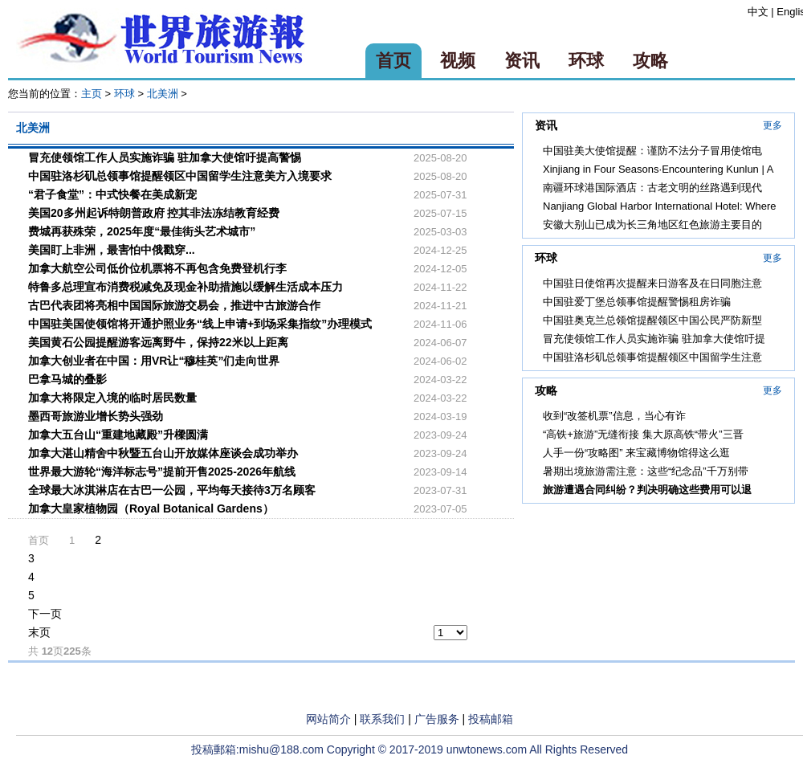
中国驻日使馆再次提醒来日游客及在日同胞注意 (652, 283)
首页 (393, 61)
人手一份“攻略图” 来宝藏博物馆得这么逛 (636, 453)
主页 (91, 94)
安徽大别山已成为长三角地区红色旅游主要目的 (652, 224)
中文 (758, 12)
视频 (457, 61)
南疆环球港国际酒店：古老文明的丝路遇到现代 (652, 188)
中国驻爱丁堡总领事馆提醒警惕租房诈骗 (637, 302)
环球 (586, 61)
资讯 (522, 61)
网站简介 (328, 719)
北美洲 (162, 94)
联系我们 (382, 719)
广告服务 (436, 719)
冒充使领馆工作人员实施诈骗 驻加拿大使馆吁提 (654, 339)
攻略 (650, 61)
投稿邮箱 (490, 719)
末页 (39, 632)
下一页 (45, 613)
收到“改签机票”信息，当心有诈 (614, 416)
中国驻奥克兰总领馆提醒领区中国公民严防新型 (652, 320)
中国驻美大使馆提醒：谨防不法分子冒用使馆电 (652, 151)
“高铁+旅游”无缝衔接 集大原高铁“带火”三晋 (643, 434)
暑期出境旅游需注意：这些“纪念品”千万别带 (645, 471)
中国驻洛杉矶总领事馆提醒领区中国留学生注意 (652, 357)
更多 (772, 125)
